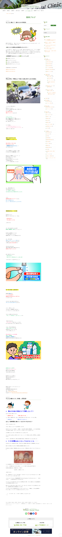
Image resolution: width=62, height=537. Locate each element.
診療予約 (22, 10)
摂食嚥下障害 (48, 147)
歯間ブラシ (48, 116)
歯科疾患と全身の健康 (50, 69)
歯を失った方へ (49, 89)
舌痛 (47, 135)
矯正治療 (46, 100)
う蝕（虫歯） (50, 76)
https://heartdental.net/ (12, 391)
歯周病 (49, 86)
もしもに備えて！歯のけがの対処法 (16, 22)
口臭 (47, 149)
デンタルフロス (49, 114)
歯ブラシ (48, 112)
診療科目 (13, 10)
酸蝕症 (48, 145)
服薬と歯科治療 (49, 65)
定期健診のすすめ (49, 126)
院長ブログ (44, 503)
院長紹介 (9, 10)
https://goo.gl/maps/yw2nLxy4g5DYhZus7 (19, 392)
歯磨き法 (48, 122)
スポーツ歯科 (48, 143)
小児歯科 (46, 98)
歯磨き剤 (48, 118)
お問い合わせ (18, 10)
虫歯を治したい (49, 75)
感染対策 (10, 502)
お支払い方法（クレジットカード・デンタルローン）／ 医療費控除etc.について (17, 503)
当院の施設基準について (39, 503)
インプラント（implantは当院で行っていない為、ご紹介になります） (52, 93)
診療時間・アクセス (37, 10)
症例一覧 (42, 10)
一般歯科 (46, 74)
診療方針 (4, 10)
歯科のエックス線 (49, 71)
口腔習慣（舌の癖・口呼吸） (51, 151)
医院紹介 (13, 502)
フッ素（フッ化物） (49, 124)
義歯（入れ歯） (50, 90)
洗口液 (48, 120)
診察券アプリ (30, 503)
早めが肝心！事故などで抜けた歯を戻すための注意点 (21, 79)
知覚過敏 (48, 137)
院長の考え (19, 502)
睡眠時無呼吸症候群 (49, 139)
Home (7, 502)
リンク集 (50, 503)
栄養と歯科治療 (49, 63)
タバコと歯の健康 (49, 67)
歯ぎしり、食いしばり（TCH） (51, 157)
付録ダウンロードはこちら (10, 69)
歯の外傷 (48, 141)
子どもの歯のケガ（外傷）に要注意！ (16, 398)
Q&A (48, 503)
